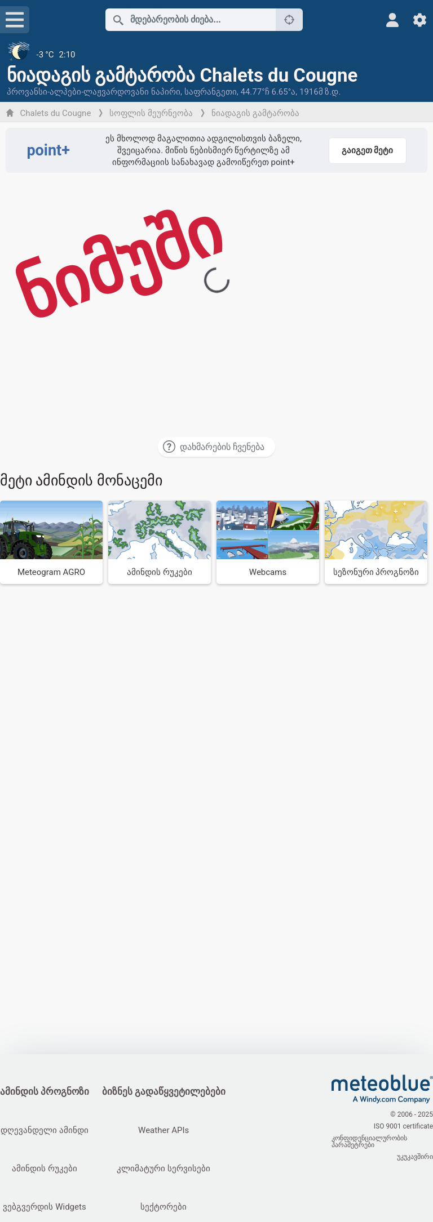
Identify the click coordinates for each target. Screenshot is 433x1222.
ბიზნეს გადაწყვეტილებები (164, 1091)
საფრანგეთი (210, 92)
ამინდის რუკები (44, 1168)
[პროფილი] (393, 20)
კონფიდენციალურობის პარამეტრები (369, 1141)
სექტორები (163, 1207)
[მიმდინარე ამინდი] (216, 54)
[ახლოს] (289, 19)
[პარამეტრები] (420, 20)
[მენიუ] (15, 20)
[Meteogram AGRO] (51, 542)
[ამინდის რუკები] (159, 542)
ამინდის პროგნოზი (44, 1091)
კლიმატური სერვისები (163, 1168)
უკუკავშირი (415, 1156)
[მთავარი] (382, 1089)
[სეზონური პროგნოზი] (376, 542)
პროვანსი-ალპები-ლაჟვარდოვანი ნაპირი (93, 92)
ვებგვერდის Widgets (44, 1207)
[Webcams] (267, 542)
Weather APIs (163, 1130)
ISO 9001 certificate (403, 1126)
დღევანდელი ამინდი (45, 1130)
